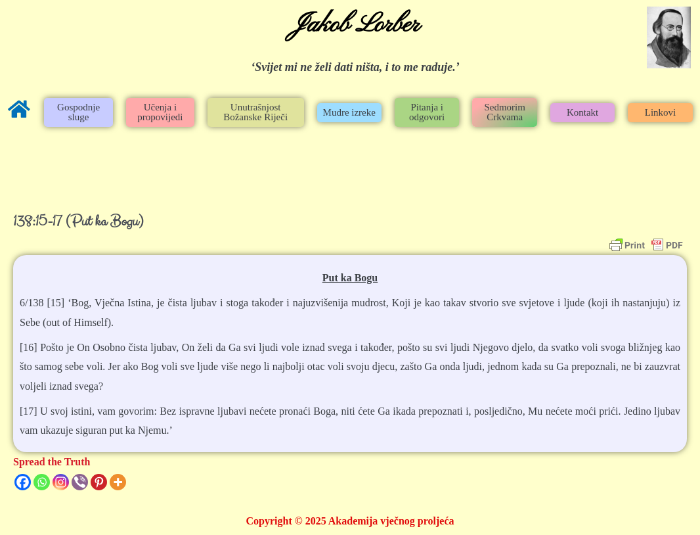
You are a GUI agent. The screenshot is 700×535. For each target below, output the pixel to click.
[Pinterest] (99, 482)
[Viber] (80, 482)
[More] (118, 482)
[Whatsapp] (41, 482)
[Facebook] (22, 482)
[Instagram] (61, 482)
